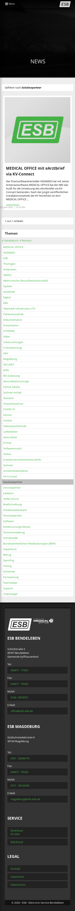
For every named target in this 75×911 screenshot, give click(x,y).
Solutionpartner (12, 482)
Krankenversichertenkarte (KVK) (22, 459)
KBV (5, 303)
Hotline (7, 420)
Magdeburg (10, 359)
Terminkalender (12, 515)
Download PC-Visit (17, 832)
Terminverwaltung (14, 532)
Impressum (17, 876)
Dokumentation (12, 320)
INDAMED (9, 252)
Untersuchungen (13, 342)
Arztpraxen (9, 269)
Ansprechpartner (13, 403)
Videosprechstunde (14, 426)
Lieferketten (10, 431)
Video (6, 336)
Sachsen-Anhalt (12, 392)
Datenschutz (18, 884)
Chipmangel (10, 594)
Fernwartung (11, 577)
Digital (7, 297)
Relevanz (25, 240)
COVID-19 (9, 409)
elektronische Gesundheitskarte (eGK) (25, 280)
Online (7, 454)
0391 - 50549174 (20, 758)
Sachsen (8, 465)
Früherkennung (12, 347)
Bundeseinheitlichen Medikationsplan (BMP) (29, 543)
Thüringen (9, 264)
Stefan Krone (11, 499)
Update (7, 286)
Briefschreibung (12, 504)
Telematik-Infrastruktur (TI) (19, 308)
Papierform (10, 549)
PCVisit (7, 443)
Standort (8, 398)
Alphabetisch (10, 240)
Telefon (7, 275)
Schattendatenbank (15, 510)
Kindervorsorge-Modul (16, 527)
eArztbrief (9, 292)
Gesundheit (10, 437)
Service (7, 415)
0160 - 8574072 (19, 697)
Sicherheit (9, 571)
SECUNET (8, 364)
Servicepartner (12, 487)
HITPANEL (9, 331)
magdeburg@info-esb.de (25, 799)
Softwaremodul (12, 448)
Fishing (7, 566)
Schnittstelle (10, 538)
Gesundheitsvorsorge (16, 381)
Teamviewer (10, 582)
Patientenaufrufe (13, 314)
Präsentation (11, 325)
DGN (6, 370)
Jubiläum (8, 493)
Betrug (7, 555)
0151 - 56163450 (20, 785)
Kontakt (15, 868)
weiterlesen (13, 205)
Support (8, 588)
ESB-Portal (17, 842)
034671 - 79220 (19, 684)
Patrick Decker (11, 387)
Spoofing (8, 560)
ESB (5, 258)
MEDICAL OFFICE (13, 247)
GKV (5, 353)
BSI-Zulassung (11, 375)
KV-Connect (10, 476)
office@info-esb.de (22, 711)
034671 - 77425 (19, 670)
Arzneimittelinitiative (15, 471)
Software (8, 521)
